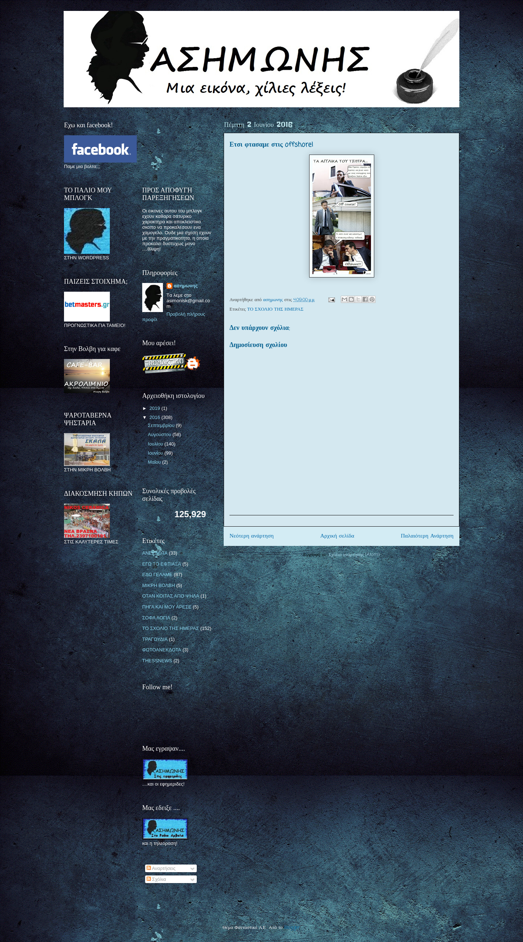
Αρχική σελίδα (337, 536)
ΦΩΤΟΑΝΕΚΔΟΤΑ (161, 649)
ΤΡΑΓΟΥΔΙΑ (155, 639)
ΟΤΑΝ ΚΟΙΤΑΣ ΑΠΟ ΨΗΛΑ (170, 596)
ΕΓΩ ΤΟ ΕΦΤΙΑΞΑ (161, 564)
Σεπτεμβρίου (162, 425)
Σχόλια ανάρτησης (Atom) (354, 554)
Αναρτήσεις (161, 868)
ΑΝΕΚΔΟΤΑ (155, 553)
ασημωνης (186, 285)
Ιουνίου (156, 453)
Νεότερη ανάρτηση (251, 536)
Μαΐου (155, 462)
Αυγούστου (160, 434)
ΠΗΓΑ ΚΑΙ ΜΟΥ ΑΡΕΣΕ (166, 607)
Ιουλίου (156, 444)
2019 (155, 408)
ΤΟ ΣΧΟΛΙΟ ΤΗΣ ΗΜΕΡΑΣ (275, 309)
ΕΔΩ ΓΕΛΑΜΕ (157, 574)
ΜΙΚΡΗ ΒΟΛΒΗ (158, 585)
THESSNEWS (157, 660)
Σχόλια (156, 879)
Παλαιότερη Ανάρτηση (427, 536)
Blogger (292, 927)
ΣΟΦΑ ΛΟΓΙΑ (156, 617)
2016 (155, 417)
